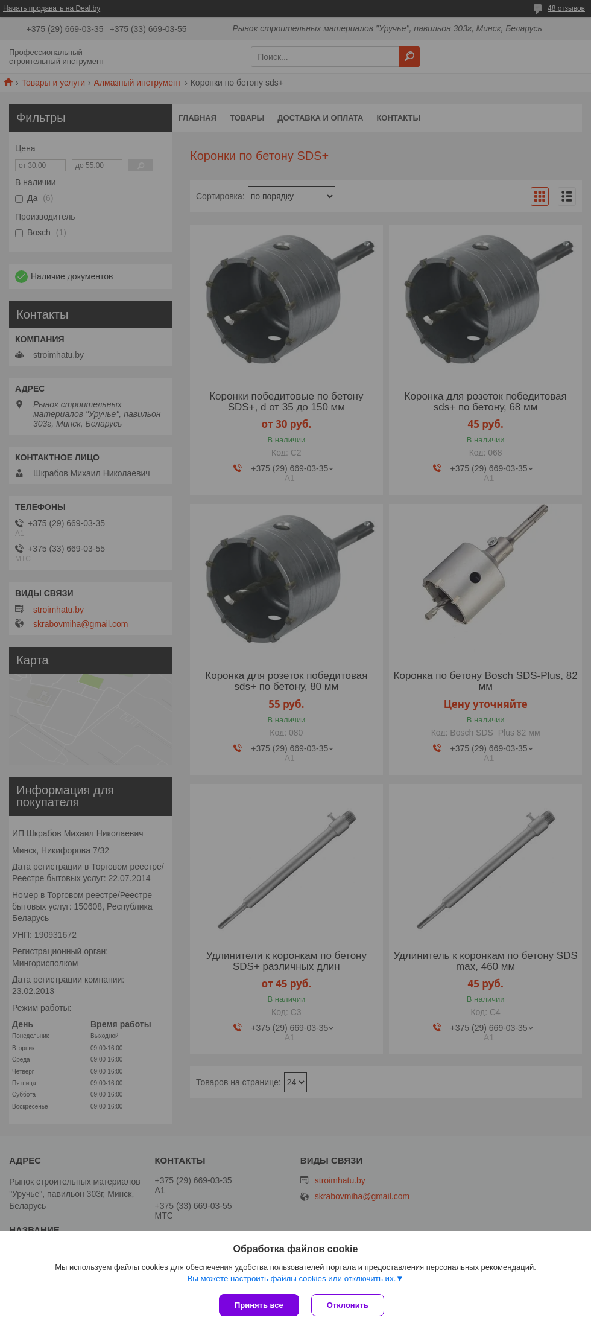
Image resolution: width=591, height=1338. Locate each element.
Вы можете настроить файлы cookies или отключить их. (291, 1278)
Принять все (259, 1305)
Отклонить (347, 1305)
